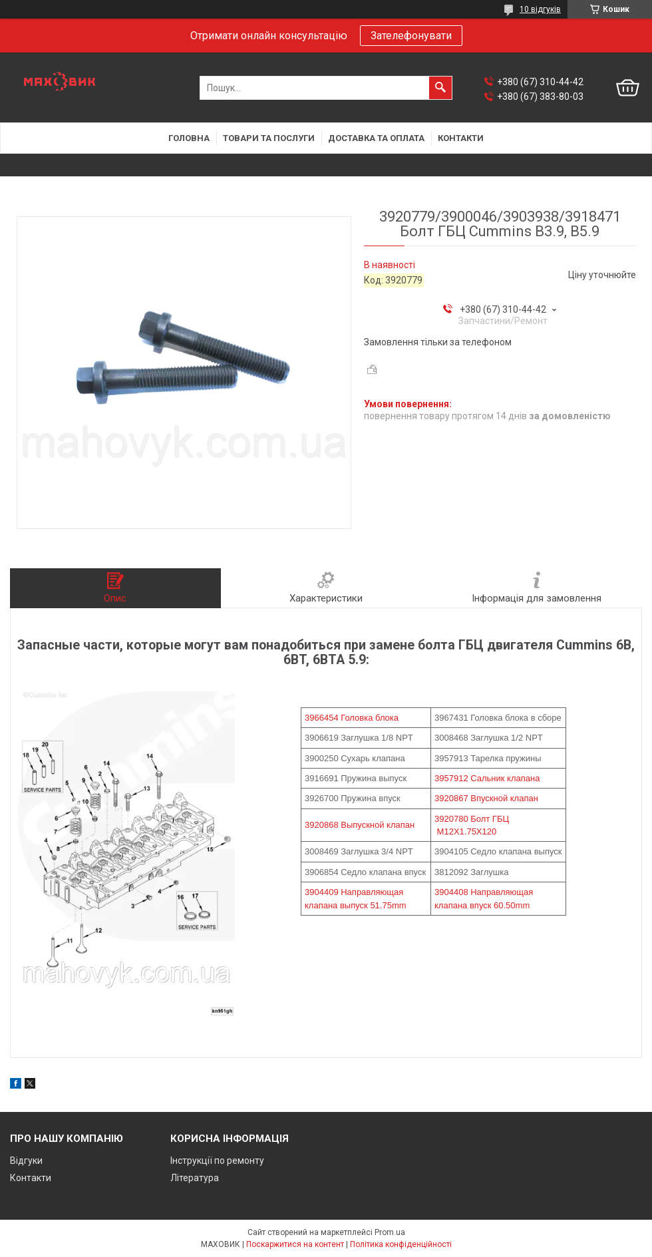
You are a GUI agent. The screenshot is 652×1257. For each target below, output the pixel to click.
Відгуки (26, 1160)
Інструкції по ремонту (217, 1160)
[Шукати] (440, 88)
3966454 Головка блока (352, 718)
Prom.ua (390, 1232)
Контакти (461, 138)
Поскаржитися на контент (295, 1244)
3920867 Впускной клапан (486, 798)
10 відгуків (540, 9)
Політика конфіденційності (401, 1244)
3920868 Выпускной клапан (359, 825)
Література (194, 1177)
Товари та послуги (269, 138)
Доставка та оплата (376, 138)
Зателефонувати (411, 35)
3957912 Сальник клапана (487, 778)
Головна (189, 138)
